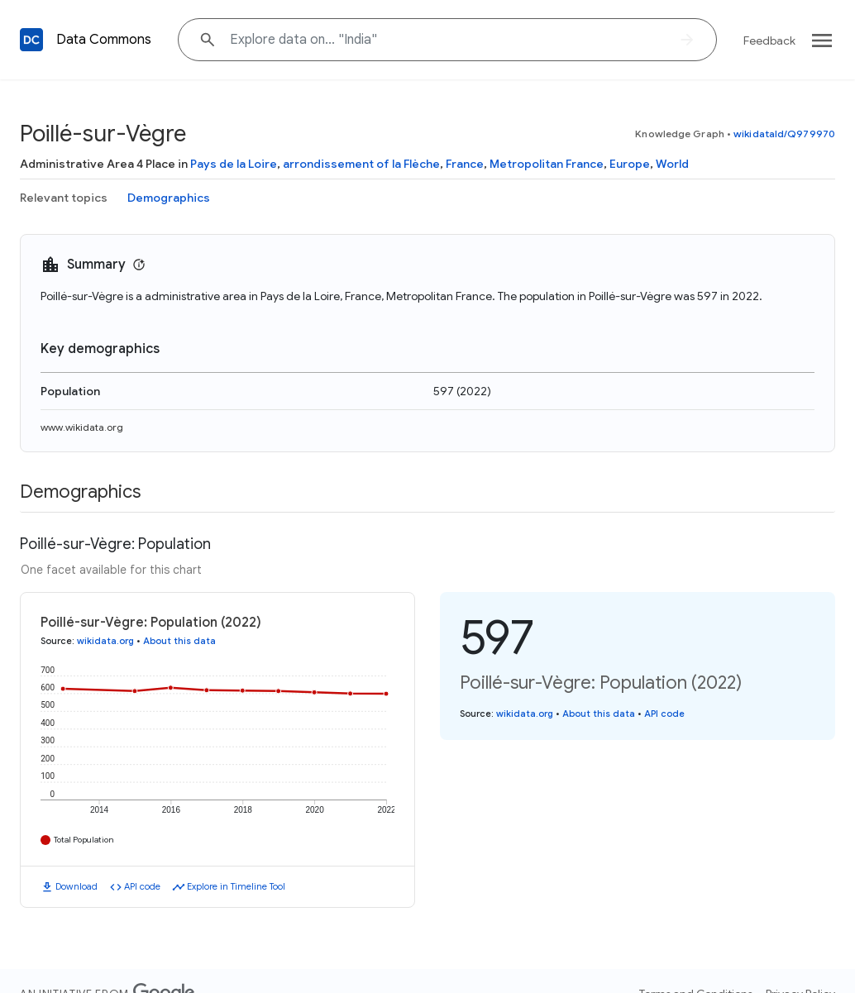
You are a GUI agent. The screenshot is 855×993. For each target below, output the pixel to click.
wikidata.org (105, 641)
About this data (179, 641)
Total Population (84, 839)
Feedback (769, 40)
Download (76, 886)
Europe (629, 163)
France (465, 163)
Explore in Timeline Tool (236, 886)
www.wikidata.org (82, 427)
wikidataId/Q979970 (784, 133)
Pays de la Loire (233, 163)
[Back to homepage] (31, 39)
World (672, 163)
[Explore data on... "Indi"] (447, 39)
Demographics (168, 197)
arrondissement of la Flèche (361, 163)
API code (142, 886)
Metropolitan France (547, 163)
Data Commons (103, 39)
